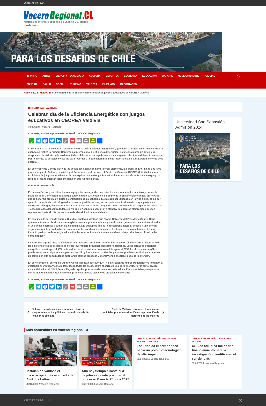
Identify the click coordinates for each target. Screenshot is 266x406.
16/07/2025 (88, 384)
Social (60, 84)
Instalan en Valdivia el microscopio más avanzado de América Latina (49, 375)
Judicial (167, 75)
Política (32, 84)
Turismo (75, 84)
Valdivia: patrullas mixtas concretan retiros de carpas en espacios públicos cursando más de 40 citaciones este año (60, 312)
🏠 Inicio (31, 75)
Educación (149, 75)
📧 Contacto (128, 84)
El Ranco (108, 84)
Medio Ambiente (188, 75)
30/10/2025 (32, 384)
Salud (47, 84)
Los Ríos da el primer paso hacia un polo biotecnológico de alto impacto (159, 350)
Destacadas (36, 108)
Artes (46, 75)
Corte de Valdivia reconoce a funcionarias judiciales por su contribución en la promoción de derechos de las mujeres (131, 312)
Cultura (95, 75)
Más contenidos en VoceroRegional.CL (57, 330)
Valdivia (91, 84)
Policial (209, 75)
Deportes (112, 75)
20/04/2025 (143, 359)
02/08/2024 (198, 363)
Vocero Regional (51, 127)
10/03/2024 (34, 127)
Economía (130, 75)
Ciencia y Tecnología (70, 75)
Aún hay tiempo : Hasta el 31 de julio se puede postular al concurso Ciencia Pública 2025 (105, 375)
